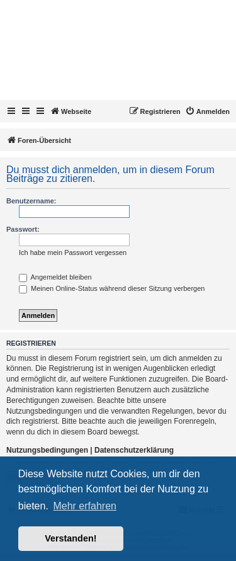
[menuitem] (207, 111)
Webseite (70, 110)
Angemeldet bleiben (55, 277)
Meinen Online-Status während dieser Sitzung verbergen (112, 288)
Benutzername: (31, 201)
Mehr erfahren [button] (84, 506)
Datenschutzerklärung (134, 450)
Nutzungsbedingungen (47, 450)
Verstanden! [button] (70, 538)
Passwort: (23, 229)
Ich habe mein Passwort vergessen (72, 252)
